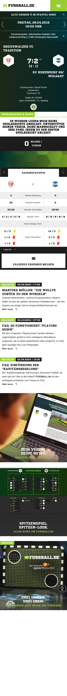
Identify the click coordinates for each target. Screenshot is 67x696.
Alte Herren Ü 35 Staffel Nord (37, 15)
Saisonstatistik (33, 173)
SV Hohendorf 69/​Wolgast (48, 74)
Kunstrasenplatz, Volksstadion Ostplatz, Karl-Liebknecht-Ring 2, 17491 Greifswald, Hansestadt (36, 35)
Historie (4, 172)
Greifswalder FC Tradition (18, 48)
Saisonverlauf (63, 172)
